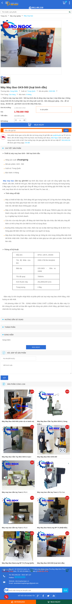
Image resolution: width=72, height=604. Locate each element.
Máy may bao (28, 16)
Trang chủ (4, 16)
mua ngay (36, 347)
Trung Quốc (31, 91)
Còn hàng (12, 94)
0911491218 (66, 140)
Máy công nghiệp (15, 16)
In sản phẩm (44, 109)
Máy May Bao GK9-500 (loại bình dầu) (51, 563)
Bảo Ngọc (54, 138)
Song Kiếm (14, 91)
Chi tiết (27, 143)
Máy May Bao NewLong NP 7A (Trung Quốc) (18, 563)
